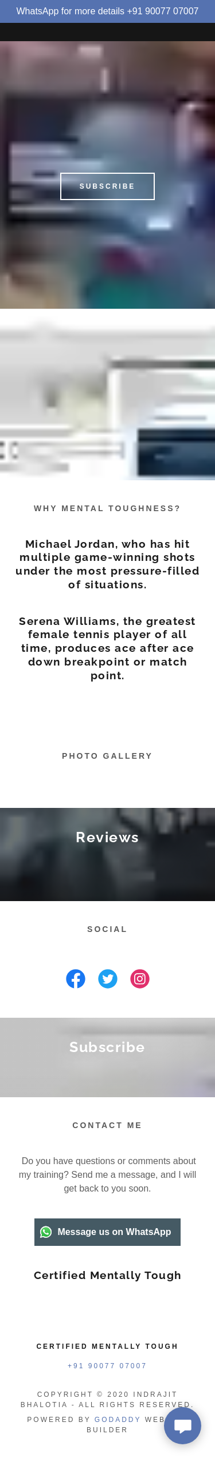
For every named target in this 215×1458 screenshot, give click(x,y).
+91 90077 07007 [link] (107, 1366)
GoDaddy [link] (118, 1420)
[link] (76, 981)
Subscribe (108, 186)
